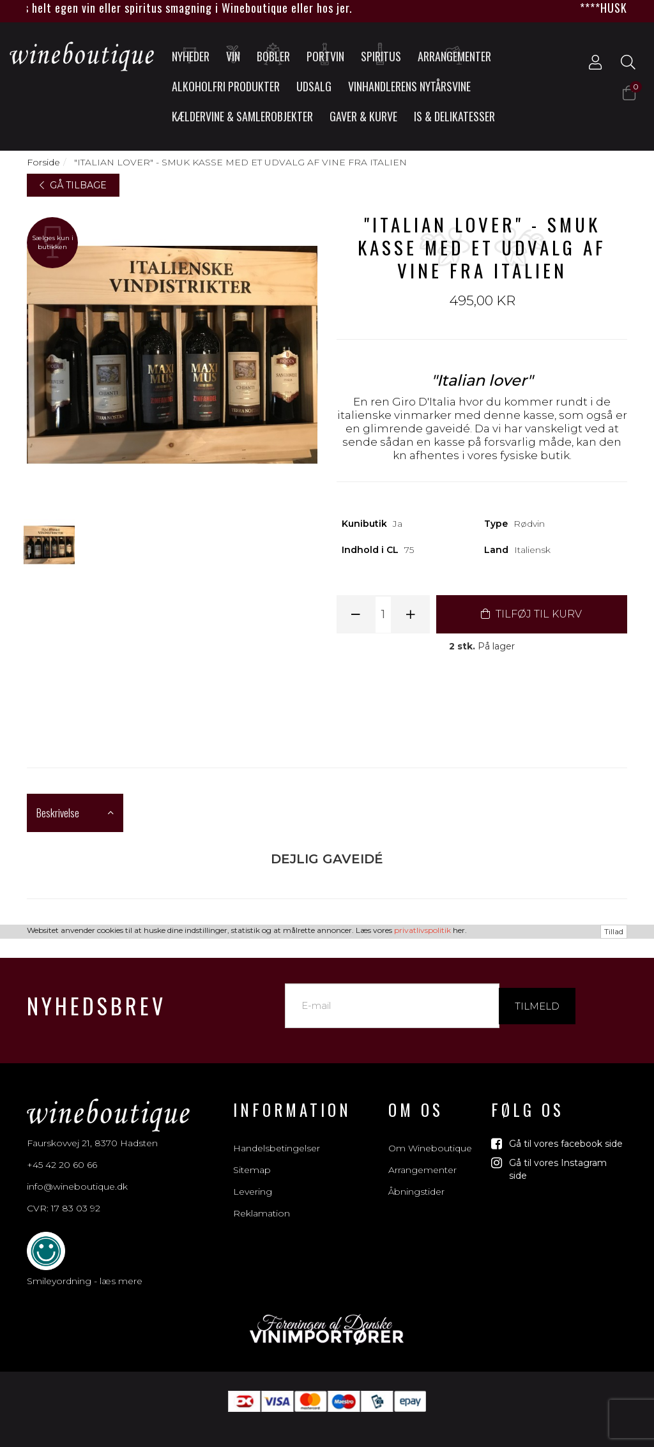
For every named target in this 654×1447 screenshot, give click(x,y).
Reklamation (261, 1199)
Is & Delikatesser (454, 116)
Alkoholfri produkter (226, 86)
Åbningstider (416, 1177)
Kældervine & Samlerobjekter (242, 116)
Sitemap (252, 1156)
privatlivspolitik (422, 1438)
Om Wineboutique (430, 1134)
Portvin (325, 54)
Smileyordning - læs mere (84, 1267)
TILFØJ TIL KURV (531, 614)
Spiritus (381, 54)
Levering (252, 1177)
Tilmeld (537, 991)
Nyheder (190, 54)
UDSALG (313, 86)
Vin (234, 54)
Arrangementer (454, 54)
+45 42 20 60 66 (62, 1150)
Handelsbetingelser (276, 1134)
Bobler (273, 54)
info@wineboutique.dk (77, 1172)
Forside (43, 162)
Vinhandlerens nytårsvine (409, 86)
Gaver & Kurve (363, 116)
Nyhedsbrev (96, 991)
